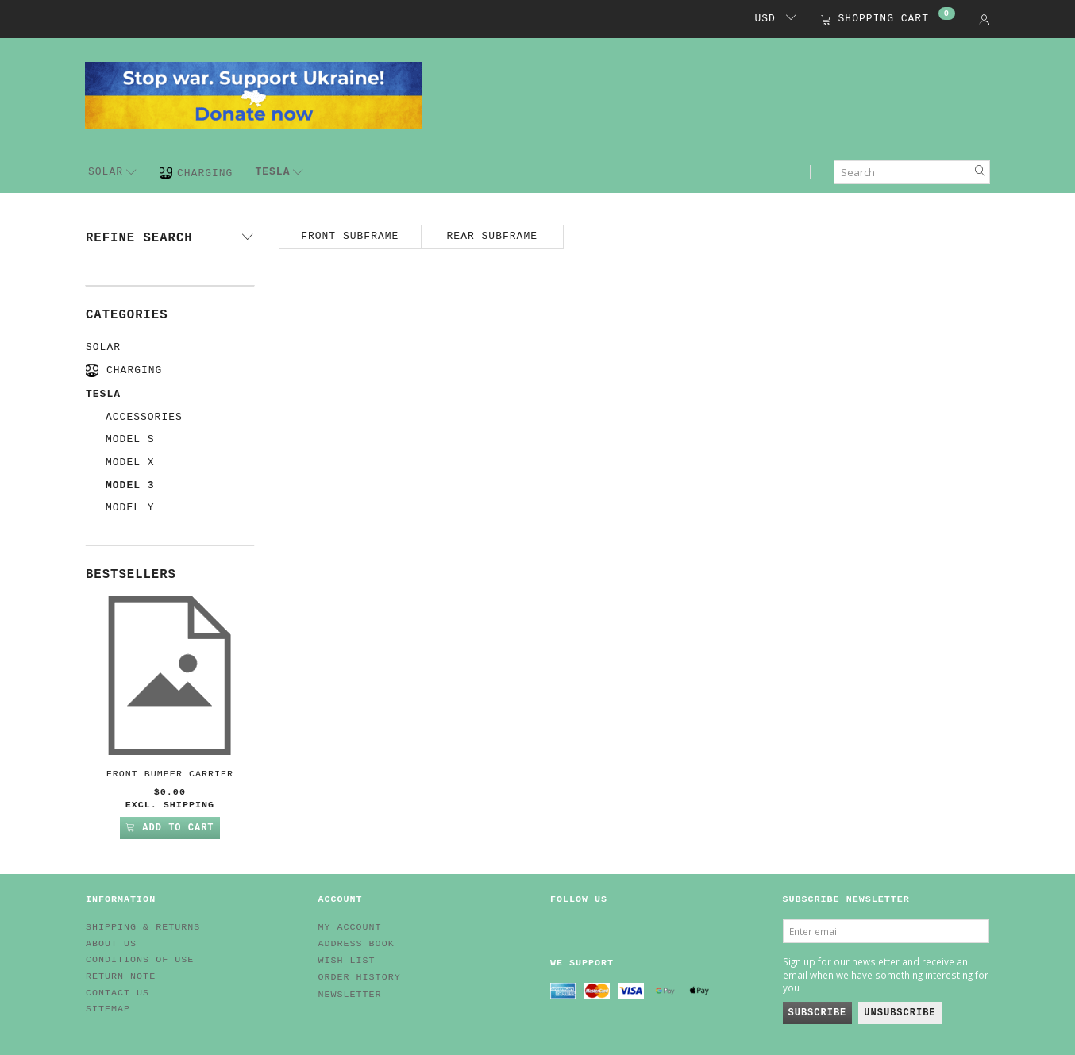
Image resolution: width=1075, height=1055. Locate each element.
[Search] (980, 172)
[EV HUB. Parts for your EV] (253, 94)
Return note (121, 976)
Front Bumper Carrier (169, 774)
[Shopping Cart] (888, 20)
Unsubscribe (899, 1012)
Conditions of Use (140, 959)
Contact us (117, 993)
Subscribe (817, 1012)
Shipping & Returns (143, 927)
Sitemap (108, 1009)
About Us (111, 943)
